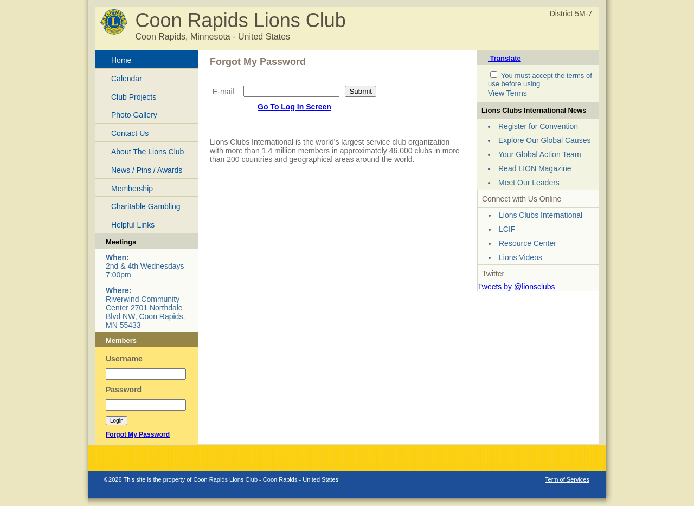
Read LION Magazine (534, 168)
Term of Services (567, 479)
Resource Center (527, 243)
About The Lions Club (147, 151)
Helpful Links (133, 224)
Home (121, 60)
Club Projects (133, 97)
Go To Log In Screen (294, 106)
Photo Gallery (134, 115)
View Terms (507, 93)
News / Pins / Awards (146, 170)
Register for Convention (538, 126)
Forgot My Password (138, 434)
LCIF (507, 229)
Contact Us (130, 133)
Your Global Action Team (539, 154)
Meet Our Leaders (529, 182)
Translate (504, 58)
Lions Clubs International (540, 215)
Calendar (126, 78)
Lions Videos (520, 257)
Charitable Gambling (146, 206)
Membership (132, 188)
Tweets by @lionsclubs (516, 286)
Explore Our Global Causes (544, 140)
